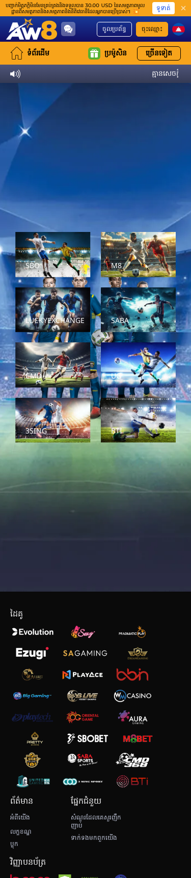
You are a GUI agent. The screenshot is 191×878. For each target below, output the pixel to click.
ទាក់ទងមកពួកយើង (94, 838)
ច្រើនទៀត (159, 53)
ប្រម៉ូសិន (107, 53)
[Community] (68, 29)
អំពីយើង (20, 817)
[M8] (138, 254)
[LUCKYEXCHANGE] (53, 310)
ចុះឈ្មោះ (152, 29)
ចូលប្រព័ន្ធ (114, 29)
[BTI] (138, 420)
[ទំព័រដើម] (31, 29)
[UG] (138, 365)
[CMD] (53, 365)
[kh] (178, 29)
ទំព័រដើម (29, 53)
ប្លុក (14, 844)
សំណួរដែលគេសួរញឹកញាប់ (96, 821)
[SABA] (138, 310)
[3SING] (53, 420)
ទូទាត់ (163, 8)
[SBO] (53, 254)
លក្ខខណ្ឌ (21, 832)
